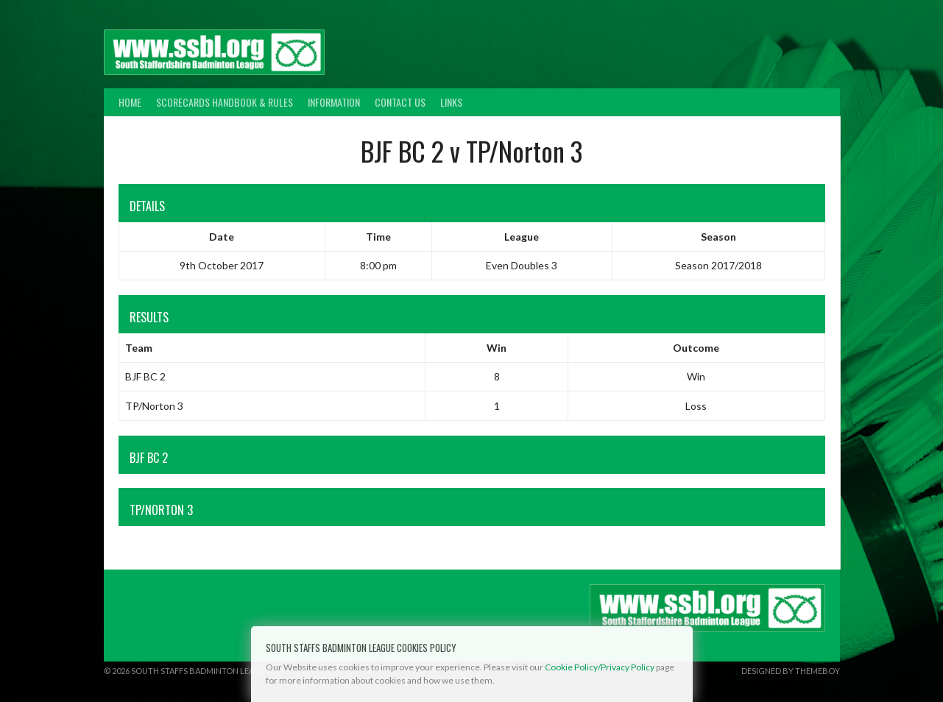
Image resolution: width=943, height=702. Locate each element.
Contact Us (400, 102)
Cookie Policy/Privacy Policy (599, 667)
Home (130, 102)
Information (334, 102)
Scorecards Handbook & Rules (224, 102)
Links (451, 102)
